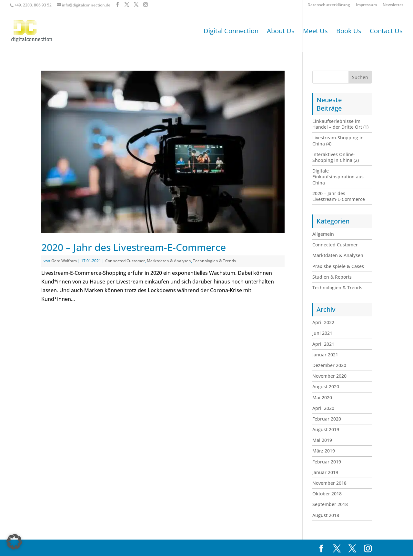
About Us (281, 32)
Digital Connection (231, 32)
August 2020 (325, 386)
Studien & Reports (332, 277)
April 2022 (323, 322)
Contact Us (386, 32)
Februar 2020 (326, 419)
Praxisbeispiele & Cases (338, 266)
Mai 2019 (322, 440)
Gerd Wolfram (64, 260)
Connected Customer (125, 260)
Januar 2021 (325, 355)
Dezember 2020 (329, 365)
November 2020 (329, 376)
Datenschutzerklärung (328, 5)
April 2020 (323, 408)
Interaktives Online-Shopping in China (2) (335, 157)
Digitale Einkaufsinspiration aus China (338, 176)
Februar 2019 (326, 462)
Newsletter (393, 5)
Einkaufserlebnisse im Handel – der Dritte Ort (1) (340, 124)
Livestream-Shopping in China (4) (338, 140)
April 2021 (323, 344)
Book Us (348, 32)
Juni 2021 (322, 333)
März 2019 (323, 451)
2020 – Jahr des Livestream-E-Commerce (133, 247)
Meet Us (315, 32)
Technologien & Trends (214, 260)
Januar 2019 (325, 472)
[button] (14, 542)
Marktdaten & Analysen (169, 260)
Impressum (366, 5)
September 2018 (330, 504)
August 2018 (325, 515)
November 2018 (329, 483)
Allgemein (323, 234)
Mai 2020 (322, 397)
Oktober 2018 (327, 494)
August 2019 (325, 429)
